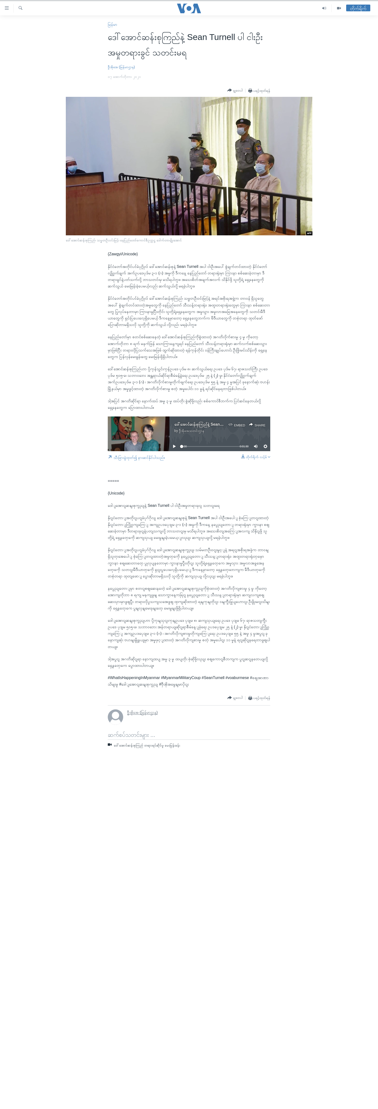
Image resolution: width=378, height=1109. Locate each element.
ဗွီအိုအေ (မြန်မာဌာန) (121, 67)
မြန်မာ (112, 24)
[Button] (235, 90)
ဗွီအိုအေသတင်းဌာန (191, 431)
